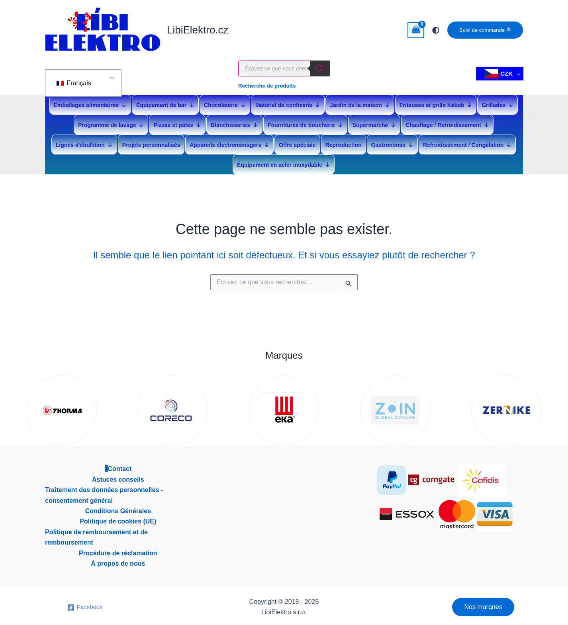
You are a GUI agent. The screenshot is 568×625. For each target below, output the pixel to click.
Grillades (497, 103)
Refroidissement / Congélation (467, 142)
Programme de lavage (111, 123)
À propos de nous (118, 561)
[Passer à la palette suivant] (435, 30)
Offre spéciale (297, 143)
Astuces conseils (118, 477)
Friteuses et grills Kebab (436, 103)
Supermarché (374, 123)
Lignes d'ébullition (84, 142)
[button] (485, 30)
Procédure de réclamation (118, 551)
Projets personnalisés (151, 143)
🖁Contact (118, 466)
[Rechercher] (320, 72)
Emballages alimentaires (90, 103)
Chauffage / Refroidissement (447, 123)
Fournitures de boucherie (305, 123)
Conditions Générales (118, 509)
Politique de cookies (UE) (118, 519)
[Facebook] (84, 605)
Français (74, 77)
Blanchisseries (234, 123)
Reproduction (343, 143)
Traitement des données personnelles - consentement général (104, 493)
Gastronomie (392, 142)
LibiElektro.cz (198, 30)
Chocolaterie (225, 103)
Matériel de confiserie (287, 103)
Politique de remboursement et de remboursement (96, 535)
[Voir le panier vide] (415, 30)
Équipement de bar (165, 103)
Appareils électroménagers (229, 142)
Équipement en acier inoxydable (283, 162)
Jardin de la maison (360, 103)
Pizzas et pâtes (177, 123)
